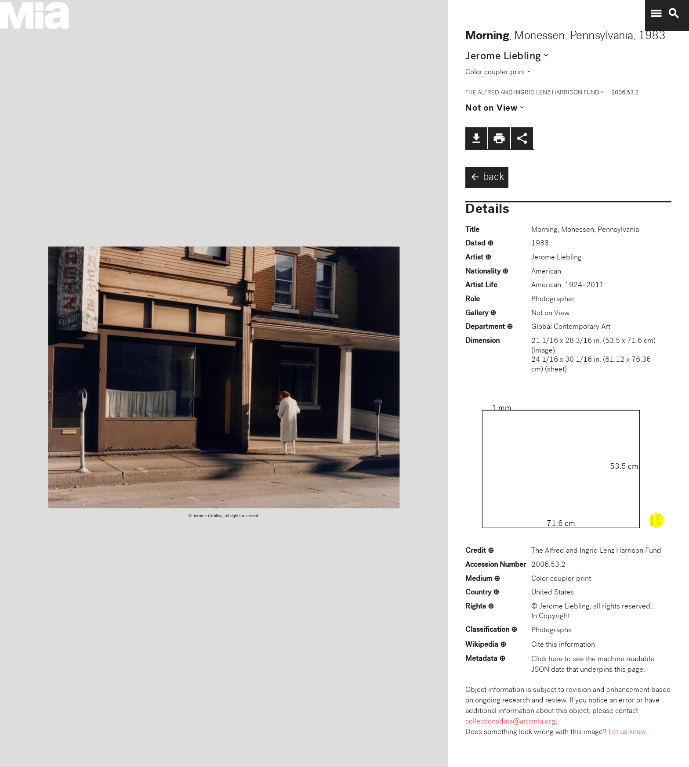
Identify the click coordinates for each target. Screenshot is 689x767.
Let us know (627, 732)
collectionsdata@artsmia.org (510, 722)
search (673, 13)
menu (656, 13)
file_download (476, 138)
